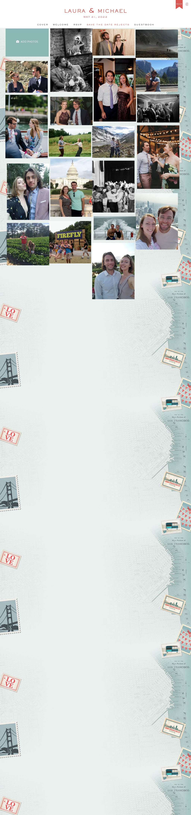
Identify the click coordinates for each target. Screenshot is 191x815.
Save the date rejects (108, 25)
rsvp (179, 4)
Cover (42, 25)
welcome (61, 25)
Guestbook (144, 25)
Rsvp (77, 25)
